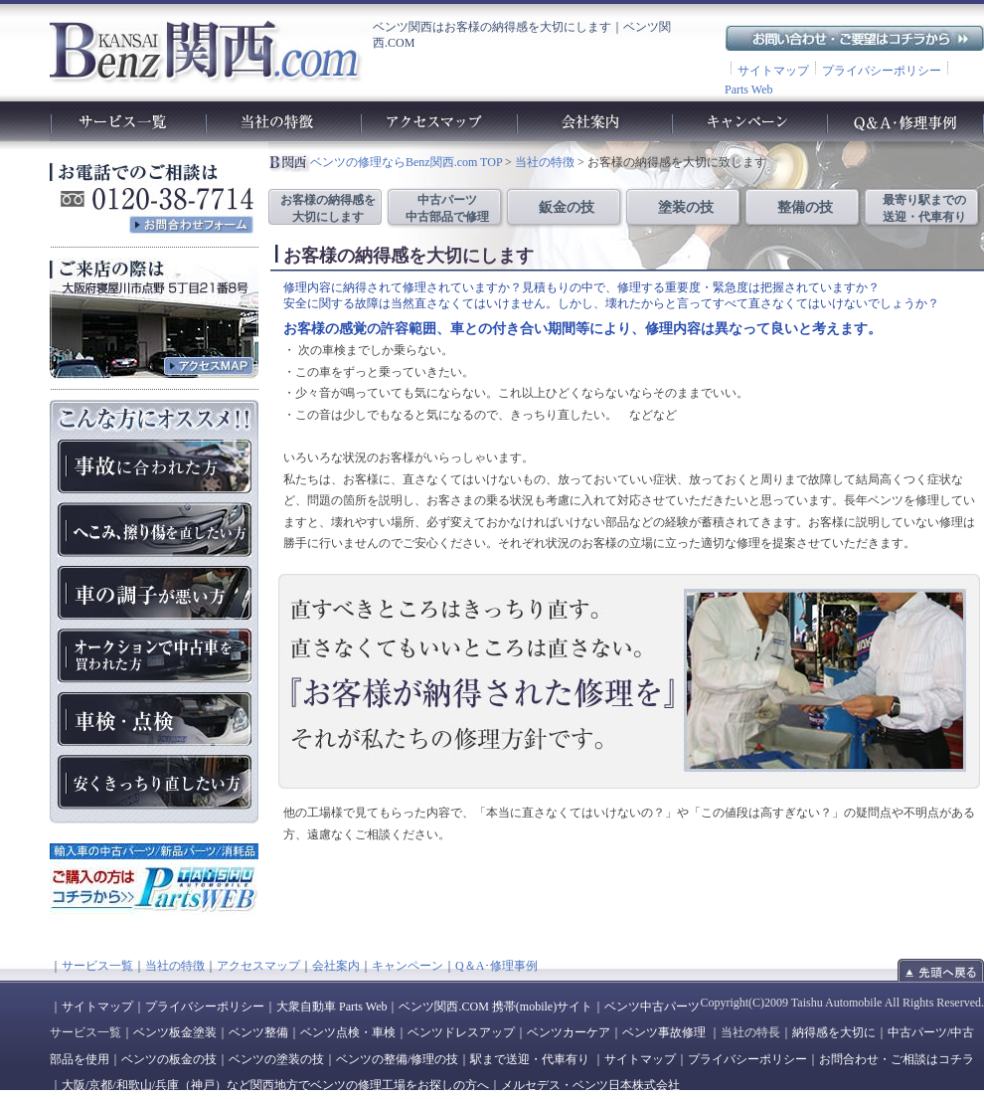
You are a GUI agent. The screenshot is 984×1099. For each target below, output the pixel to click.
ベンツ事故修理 (664, 1032)
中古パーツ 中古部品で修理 (447, 208)
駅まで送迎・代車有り (529, 1059)
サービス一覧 (97, 966)
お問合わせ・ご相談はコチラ (896, 1059)
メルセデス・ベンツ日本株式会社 (590, 1085)
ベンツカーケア (568, 1032)
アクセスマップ (258, 966)
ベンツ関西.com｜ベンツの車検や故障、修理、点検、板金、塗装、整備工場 (205, 51)
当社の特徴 (544, 162)
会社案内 (336, 966)
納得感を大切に (834, 1032)
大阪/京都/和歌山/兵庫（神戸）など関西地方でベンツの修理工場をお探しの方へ (275, 1085)
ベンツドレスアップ (461, 1032)
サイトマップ (773, 71)
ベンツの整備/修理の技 (397, 1059)
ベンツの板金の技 (169, 1059)
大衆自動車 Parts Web (331, 1006)
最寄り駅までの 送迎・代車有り (924, 208)
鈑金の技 (566, 207)
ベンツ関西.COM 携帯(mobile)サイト (495, 1006)
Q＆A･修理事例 (496, 966)
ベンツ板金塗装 (175, 1032)
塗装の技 (686, 207)
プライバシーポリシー (881, 71)
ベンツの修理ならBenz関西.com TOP (406, 162)
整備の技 (805, 207)
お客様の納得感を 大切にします (328, 208)
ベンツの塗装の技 (276, 1059)
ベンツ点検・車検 (348, 1032)
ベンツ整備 (258, 1032)
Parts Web (748, 89)
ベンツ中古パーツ (652, 1006)
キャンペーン (407, 966)
